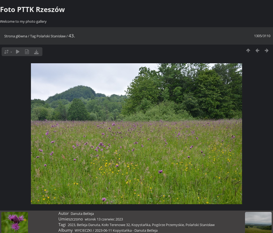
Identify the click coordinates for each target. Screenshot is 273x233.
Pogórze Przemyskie (168, 224)
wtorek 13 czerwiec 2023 (104, 219)
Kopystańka (140, 224)
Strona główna (15, 36)
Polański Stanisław (51, 36)
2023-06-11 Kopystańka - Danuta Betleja (126, 230)
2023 (71, 224)
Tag (33, 36)
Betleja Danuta (88, 224)
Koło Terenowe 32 (116, 224)
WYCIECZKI (83, 230)
